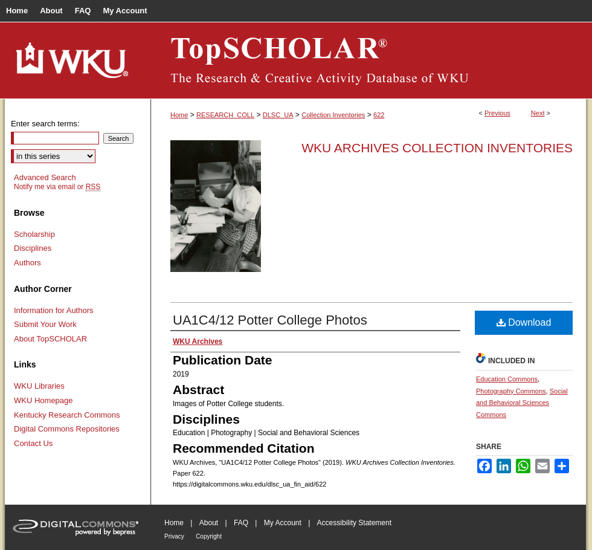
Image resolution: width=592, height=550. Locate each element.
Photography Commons (511, 391)
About (208, 523)
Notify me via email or (57, 187)
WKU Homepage (43, 400)
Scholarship (34, 234)
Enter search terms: (45, 123)
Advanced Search (45, 177)
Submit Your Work (45, 324)
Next (538, 113)
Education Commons (507, 379)
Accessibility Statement (354, 523)
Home (179, 114)
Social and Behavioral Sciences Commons (522, 403)
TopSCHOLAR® (368, 60)
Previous (497, 113)
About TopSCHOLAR (50, 338)
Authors (27, 262)
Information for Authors (54, 310)
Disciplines (32, 248)
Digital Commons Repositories (67, 428)
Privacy (174, 536)
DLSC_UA (278, 114)
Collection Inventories (333, 114)
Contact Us (33, 443)
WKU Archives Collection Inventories (437, 148)
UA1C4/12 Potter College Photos (270, 320)
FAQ (241, 523)
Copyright (209, 536)
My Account (282, 523)
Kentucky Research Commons (67, 414)
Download (524, 322)
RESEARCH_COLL (225, 114)
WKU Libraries (39, 385)
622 (378, 114)
